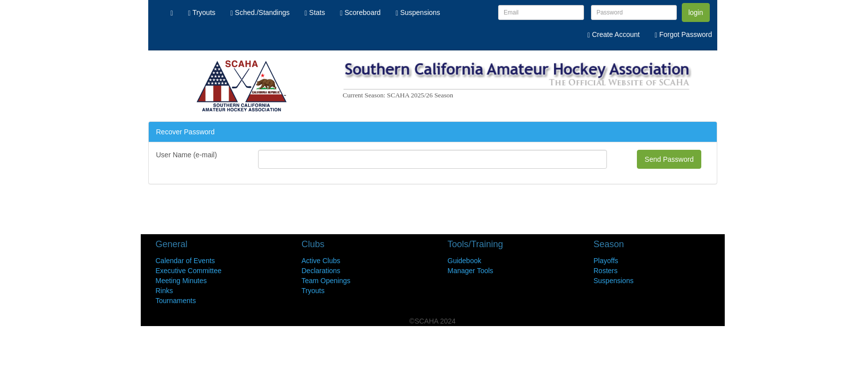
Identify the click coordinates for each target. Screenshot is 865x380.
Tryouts (312, 291)
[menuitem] (172, 12)
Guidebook (465, 261)
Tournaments (176, 301)
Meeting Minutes (181, 281)
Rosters (605, 271)
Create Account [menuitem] (613, 34)
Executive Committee (189, 271)
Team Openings (325, 281)
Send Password (669, 159)
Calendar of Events (185, 261)
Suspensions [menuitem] (418, 12)
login (695, 12)
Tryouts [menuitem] (202, 12)
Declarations (320, 271)
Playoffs (605, 261)
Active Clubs (320, 261)
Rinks (164, 291)
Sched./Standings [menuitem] (260, 12)
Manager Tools (471, 271)
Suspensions (613, 281)
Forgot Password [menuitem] (683, 34)
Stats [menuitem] (314, 12)
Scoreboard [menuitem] (360, 12)
